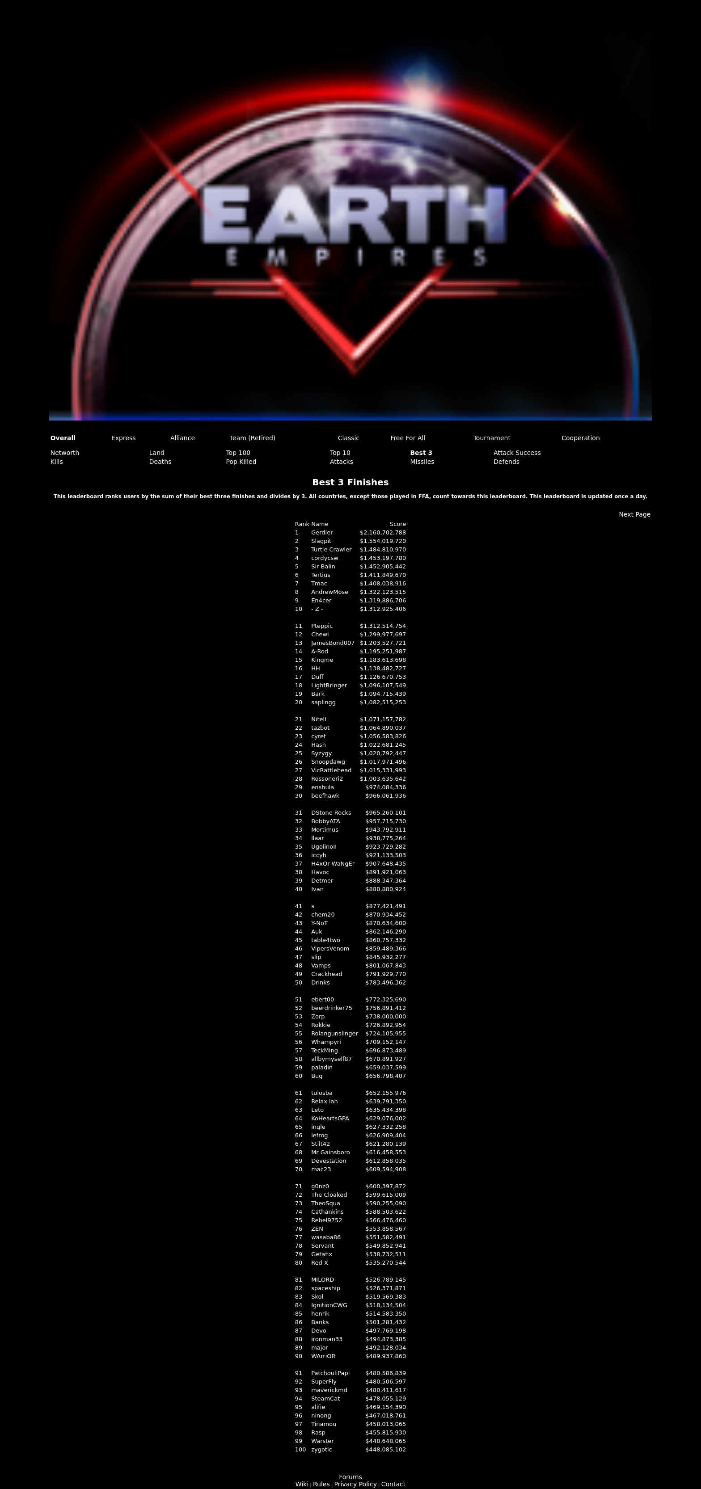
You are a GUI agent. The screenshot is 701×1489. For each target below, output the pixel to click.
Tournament (492, 438)
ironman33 (326, 1339)
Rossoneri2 (327, 778)
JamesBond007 (333, 642)
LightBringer (329, 685)
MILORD (322, 1279)
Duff (317, 676)
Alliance (182, 438)
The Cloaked (329, 1194)
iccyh (318, 855)
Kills (57, 461)
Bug (316, 1076)
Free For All (407, 438)
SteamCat (325, 1398)
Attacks (341, 461)
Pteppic (322, 626)
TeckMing (324, 1050)
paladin (322, 1067)
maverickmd (329, 1390)
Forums (350, 1477)
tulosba (322, 1092)
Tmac (319, 583)
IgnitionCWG (329, 1305)
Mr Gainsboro (330, 1152)
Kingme (322, 659)
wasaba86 (326, 1237)
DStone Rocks (331, 812)
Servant (322, 1245)
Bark (318, 693)
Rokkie (320, 1025)
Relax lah (324, 1101)
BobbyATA (325, 821)
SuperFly (324, 1381)
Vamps (321, 965)
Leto (317, 1109)
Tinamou (323, 1424)
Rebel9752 (326, 1220)
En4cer (321, 600)
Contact (393, 1484)
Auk (316, 931)
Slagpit (321, 541)
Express (123, 438)
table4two (325, 940)
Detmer (322, 880)
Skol (317, 1296)
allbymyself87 (331, 1059)
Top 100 (238, 452)
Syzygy (321, 753)
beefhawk (325, 795)
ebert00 (322, 999)
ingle (318, 1126)
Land (157, 452)
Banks (320, 1322)
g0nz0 (320, 1186)
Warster (322, 1441)
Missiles (422, 461)
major (319, 1347)
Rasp (318, 1432)
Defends (506, 461)
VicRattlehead (331, 770)
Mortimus (324, 829)
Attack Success (517, 452)
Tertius (320, 575)
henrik (320, 1313)
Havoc (320, 872)
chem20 (323, 914)
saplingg (323, 702)
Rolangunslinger (334, 1033)
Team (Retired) (252, 438)
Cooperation (581, 438)
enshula (322, 787)
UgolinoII (324, 846)
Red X (319, 1262)
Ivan (317, 889)
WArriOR (323, 1356)
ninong (321, 1415)
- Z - (317, 609)
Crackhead (326, 974)
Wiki (302, 1484)
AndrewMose (329, 592)
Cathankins (327, 1211)
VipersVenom (330, 948)
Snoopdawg (328, 761)
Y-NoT (319, 923)
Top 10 (340, 452)
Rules (321, 1484)
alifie (318, 1407)
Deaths (160, 461)
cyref (318, 736)
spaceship (325, 1288)
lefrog (319, 1135)
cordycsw (324, 558)
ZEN (317, 1228)
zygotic (321, 1449)
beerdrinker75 (331, 1008)
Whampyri (326, 1042)
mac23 (321, 1169)
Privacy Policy (355, 1484)
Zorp (318, 1016)
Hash (318, 744)
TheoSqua (325, 1203)
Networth (65, 452)
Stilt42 (320, 1143)
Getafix (321, 1254)
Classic (348, 438)
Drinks (320, 982)
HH (315, 668)
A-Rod (319, 651)
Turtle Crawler (331, 549)
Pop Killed (241, 461)
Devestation (328, 1160)
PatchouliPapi (330, 1373)
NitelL (319, 719)
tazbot (320, 727)
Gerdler (322, 532)
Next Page (634, 514)
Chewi (320, 634)
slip (316, 957)
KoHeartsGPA (330, 1118)
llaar (317, 838)
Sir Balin (323, 566)
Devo (318, 1330)
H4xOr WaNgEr (333, 863)
